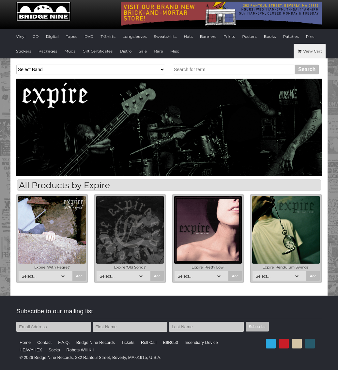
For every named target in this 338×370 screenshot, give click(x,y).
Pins (310, 36)
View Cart (309, 51)
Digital (52, 36)
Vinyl (20, 36)
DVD (89, 36)
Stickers (23, 51)
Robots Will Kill (80, 349)
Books (270, 36)
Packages (47, 51)
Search (306, 69)
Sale (143, 51)
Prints (229, 36)
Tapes (71, 36)
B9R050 (170, 342)
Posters (249, 36)
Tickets (127, 342)
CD (35, 36)
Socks (54, 349)
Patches (291, 36)
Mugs (70, 51)
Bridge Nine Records (95, 342)
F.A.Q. (64, 342)
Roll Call (149, 342)
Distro (125, 51)
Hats (188, 36)
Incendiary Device (201, 342)
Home (25, 342)
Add (79, 276)
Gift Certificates (98, 51)
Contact (44, 342)
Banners (208, 36)
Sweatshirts (165, 36)
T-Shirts (108, 36)
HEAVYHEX (31, 349)
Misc (174, 51)
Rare (158, 51)
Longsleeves (135, 36)
